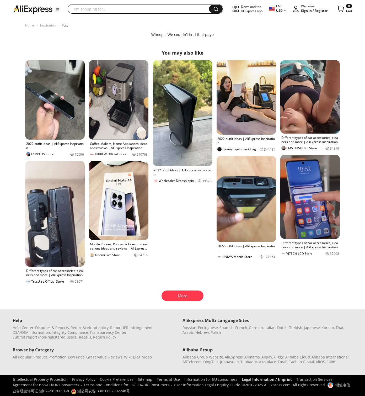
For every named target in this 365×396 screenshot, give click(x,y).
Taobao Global (301, 361)
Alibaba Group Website (202, 357)
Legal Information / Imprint (267, 379)
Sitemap (145, 379)
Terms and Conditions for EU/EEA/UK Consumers (126, 384)
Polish (216, 332)
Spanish (226, 327)
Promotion (58, 357)
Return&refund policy (90, 327)
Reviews (115, 357)
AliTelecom (192, 361)
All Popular (22, 357)
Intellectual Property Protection (40, 379)
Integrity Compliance (70, 332)
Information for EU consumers (210, 379)
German (256, 327)
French (241, 327)
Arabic (188, 332)
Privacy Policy (83, 379)
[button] (58, 10)
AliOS (320, 361)
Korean (327, 327)
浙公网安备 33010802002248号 (100, 390)
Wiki (127, 357)
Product (40, 357)
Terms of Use (168, 379)
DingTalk (210, 361)
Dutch (282, 327)
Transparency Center (108, 332)
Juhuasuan (229, 361)
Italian (270, 327)
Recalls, (85, 337)
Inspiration (48, 25)
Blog (137, 357)
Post (65, 25)
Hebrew (202, 332)
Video (147, 357)
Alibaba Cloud (297, 357)
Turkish (295, 327)
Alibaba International (330, 357)
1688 (331, 361)
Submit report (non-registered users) (45, 337)
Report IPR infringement (131, 327)
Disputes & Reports (52, 327)
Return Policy (104, 337)
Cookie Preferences (116, 379)
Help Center (23, 327)
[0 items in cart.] (344, 9)
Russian (189, 327)
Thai (339, 327)
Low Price (76, 357)
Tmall (282, 361)
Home (29, 25)
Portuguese (208, 327)
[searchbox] (140, 8)
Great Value (96, 357)
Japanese (312, 327)
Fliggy (279, 357)
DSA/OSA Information (31, 332)
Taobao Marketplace (258, 361)
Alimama (252, 357)
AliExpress (234, 357)
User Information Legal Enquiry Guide (207, 384)
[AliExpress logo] (33, 9)
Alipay (266, 357)
